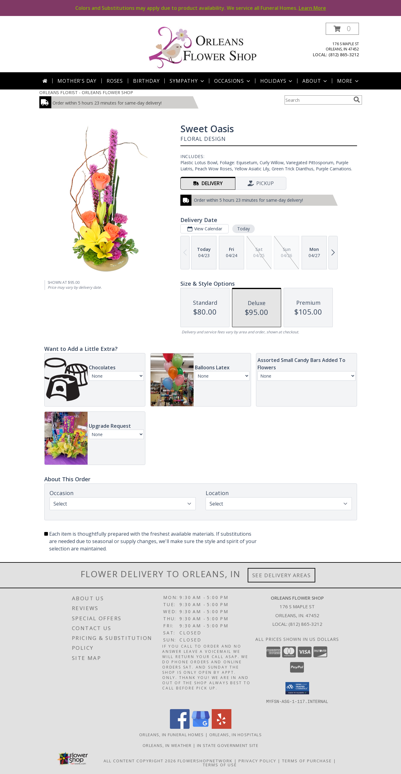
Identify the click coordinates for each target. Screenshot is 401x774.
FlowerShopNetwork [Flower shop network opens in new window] (205, 760)
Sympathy (187, 80)
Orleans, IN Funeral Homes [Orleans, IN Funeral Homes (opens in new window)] (171, 734)
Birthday (146, 80)
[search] (357, 99)
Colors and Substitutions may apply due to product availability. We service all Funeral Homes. (200, 8)
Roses (115, 80)
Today (243, 229)
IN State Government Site (227, 745)
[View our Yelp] (221, 727)
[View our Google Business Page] (200, 727)
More (348, 80)
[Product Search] (318, 100)
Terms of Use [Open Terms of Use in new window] (220, 764)
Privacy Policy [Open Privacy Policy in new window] (257, 760)
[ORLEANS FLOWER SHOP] (203, 47)
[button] (342, 29)
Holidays (276, 80)
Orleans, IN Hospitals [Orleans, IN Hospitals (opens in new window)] (235, 734)
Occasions (232, 80)
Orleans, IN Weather (167, 745)
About (315, 80)
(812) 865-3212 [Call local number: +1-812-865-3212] (343, 55)
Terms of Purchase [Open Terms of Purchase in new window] (307, 760)
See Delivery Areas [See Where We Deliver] (281, 575)
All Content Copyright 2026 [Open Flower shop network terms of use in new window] (140, 760)
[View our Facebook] (180, 727)
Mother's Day (76, 80)
